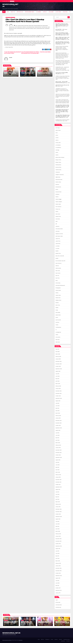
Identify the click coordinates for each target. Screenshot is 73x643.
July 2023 (57, 432)
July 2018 (57, 580)
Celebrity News (58, 169)
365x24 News (6, 620)
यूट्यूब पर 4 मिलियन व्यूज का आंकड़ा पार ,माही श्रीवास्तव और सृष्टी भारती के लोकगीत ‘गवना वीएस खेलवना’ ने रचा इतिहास (62, 38)
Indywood (57, 226)
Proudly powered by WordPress (7, 640)
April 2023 (57, 440)
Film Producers (58, 206)
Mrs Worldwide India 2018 (60, 260)
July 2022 (57, 462)
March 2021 (58, 501)
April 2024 (57, 410)
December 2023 (58, 420)
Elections (57, 184)
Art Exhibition (58, 145)
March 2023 (58, 442)
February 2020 (58, 533)
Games (57, 211)
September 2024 (59, 398)
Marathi (57, 250)
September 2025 (59, 368)
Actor (57, 132)
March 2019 (58, 560)
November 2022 (58, 452)
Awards (57, 154)
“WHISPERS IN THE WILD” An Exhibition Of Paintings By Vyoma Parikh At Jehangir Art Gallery (62, 89)
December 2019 (58, 538)
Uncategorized (58, 332)
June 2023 (57, 435)
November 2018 (58, 570)
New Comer (58, 270)
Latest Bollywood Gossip (21, 28)
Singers (57, 307)
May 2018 (57, 585)
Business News (58, 167)
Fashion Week (58, 204)
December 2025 (58, 361)
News (57, 280)
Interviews (57, 231)
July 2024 (57, 403)
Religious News (58, 300)
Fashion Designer (59, 201)
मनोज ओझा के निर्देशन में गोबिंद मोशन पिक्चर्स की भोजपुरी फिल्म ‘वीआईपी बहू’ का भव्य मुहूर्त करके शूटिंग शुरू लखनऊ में (62, 106)
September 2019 (59, 546)
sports (57, 317)
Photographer (58, 287)
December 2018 (58, 568)
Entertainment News (29, 11)
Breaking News (8, 17)
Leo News (57, 248)
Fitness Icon (58, 209)
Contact (45, 11)
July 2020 (57, 521)
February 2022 (58, 474)
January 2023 (58, 447)
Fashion (57, 196)
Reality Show (58, 297)
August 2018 (58, 578)
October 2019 (58, 543)
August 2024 (58, 400)
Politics (57, 292)
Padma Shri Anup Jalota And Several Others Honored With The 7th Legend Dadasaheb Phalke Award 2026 (63, 95)
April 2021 (57, 499)
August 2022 (58, 459)
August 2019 (58, 548)
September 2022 (59, 457)
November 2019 (58, 541)
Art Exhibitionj (58, 147)
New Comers (58, 273)
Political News (58, 290)
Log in (57, 599)
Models (57, 258)
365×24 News (58, 130)
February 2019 (58, 563)
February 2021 (58, 504)
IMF (56, 223)
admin (11, 24)
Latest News (58, 11)
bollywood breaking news (38, 25)
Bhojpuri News (31, 25)
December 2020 (58, 509)
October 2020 (58, 514)
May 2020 (57, 526)
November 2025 (58, 363)
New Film (57, 275)
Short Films (58, 305)
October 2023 (58, 425)
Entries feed (58, 602)
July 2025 (57, 373)
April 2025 (57, 381)
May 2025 (57, 378)
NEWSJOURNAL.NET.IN (11, 633)
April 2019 (57, 558)
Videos (57, 334)
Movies (35, 28)
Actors (57, 135)
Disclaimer (51, 11)
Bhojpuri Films (58, 159)
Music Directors (58, 263)
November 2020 (58, 511)
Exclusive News (13, 17)
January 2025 (58, 388)
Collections (58, 172)
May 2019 (57, 555)
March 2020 (58, 531)
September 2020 (59, 516)
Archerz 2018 (58, 142)
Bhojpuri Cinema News (24, 25)
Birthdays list (20, 11)
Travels (57, 324)
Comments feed (59, 604)
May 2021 (57, 496)
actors (16, 25)
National (57, 265)
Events (57, 189)
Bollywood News (45, 25)
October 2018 (58, 573)
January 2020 (58, 536)
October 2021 (58, 484)
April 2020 (57, 528)
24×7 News (58, 127)
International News (59, 228)
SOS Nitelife (58, 312)
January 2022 (58, 477)
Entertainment (58, 186)
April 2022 (57, 469)
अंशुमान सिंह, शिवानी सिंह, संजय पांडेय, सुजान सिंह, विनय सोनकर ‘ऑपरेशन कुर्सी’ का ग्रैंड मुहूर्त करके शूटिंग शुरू (62, 42)
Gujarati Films (58, 216)
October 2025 (58, 366)
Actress (57, 137)
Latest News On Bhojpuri (29, 28)
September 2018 (59, 575)
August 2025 (58, 371)
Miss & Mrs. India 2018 (60, 255)
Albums (57, 140)
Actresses (19, 25)
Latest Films (58, 241)
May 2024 (57, 408)
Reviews (57, 302)
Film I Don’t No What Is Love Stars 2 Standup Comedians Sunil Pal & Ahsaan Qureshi (25, 20)
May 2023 (57, 437)
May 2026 (57, 349)
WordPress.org (58, 607)
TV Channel (38, 11)
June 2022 (57, 464)
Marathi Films (58, 253)
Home (8, 11)
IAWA (57, 221)
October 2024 (58, 395)
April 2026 (57, 351)
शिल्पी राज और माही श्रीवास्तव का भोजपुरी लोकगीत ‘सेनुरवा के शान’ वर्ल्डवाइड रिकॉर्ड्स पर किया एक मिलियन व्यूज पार (62, 33)
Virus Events (58, 337)
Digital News (58, 177)
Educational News (59, 179)
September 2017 (59, 590)
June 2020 (58, 523)
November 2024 (58, 393)
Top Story (57, 322)
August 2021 (58, 489)
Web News (57, 339)
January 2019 (58, 565)
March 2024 (58, 413)
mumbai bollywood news (40, 28)
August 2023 (58, 430)
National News (58, 268)
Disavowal (65, 11)
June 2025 (57, 376)
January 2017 (58, 592)
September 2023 (59, 427)
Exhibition (57, 194)
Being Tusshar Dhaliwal (60, 157)
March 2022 (58, 472)
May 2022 (57, 467)
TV (56, 329)
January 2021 (58, 506)
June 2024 (57, 405)
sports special (58, 319)
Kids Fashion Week (59, 236)
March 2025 (58, 383)
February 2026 (58, 356)
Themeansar (20, 640)
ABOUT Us (13, 11)
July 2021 (57, 491)
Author (57, 152)
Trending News (58, 327)
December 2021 (58, 479)
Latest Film (58, 238)
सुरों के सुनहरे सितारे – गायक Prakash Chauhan (26, 622)
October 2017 (58, 587)
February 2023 (58, 445)
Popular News (58, 295)
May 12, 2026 (7, 624)
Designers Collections (60, 174)
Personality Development (60, 285)
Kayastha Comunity (59, 233)
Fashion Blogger (58, 199)
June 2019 (57, 553)
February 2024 (58, 415)
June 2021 (57, 494)
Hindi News (58, 218)
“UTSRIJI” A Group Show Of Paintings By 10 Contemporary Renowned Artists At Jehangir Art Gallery (62, 77)
